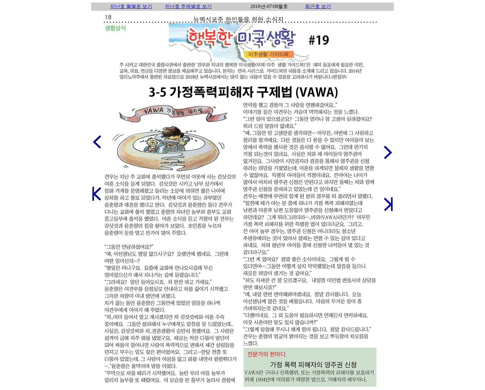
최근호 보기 (318, 6)
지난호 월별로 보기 (131, 6)
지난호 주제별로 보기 (188, 6)
